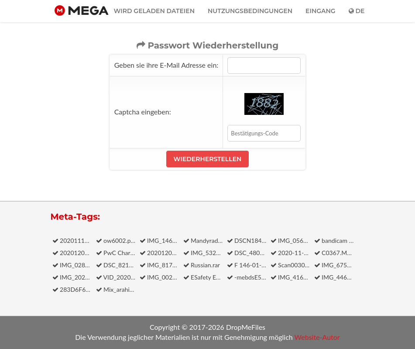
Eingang (320, 11)
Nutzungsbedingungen (250, 11)
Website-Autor (317, 337)
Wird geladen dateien (154, 11)
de (357, 11)
